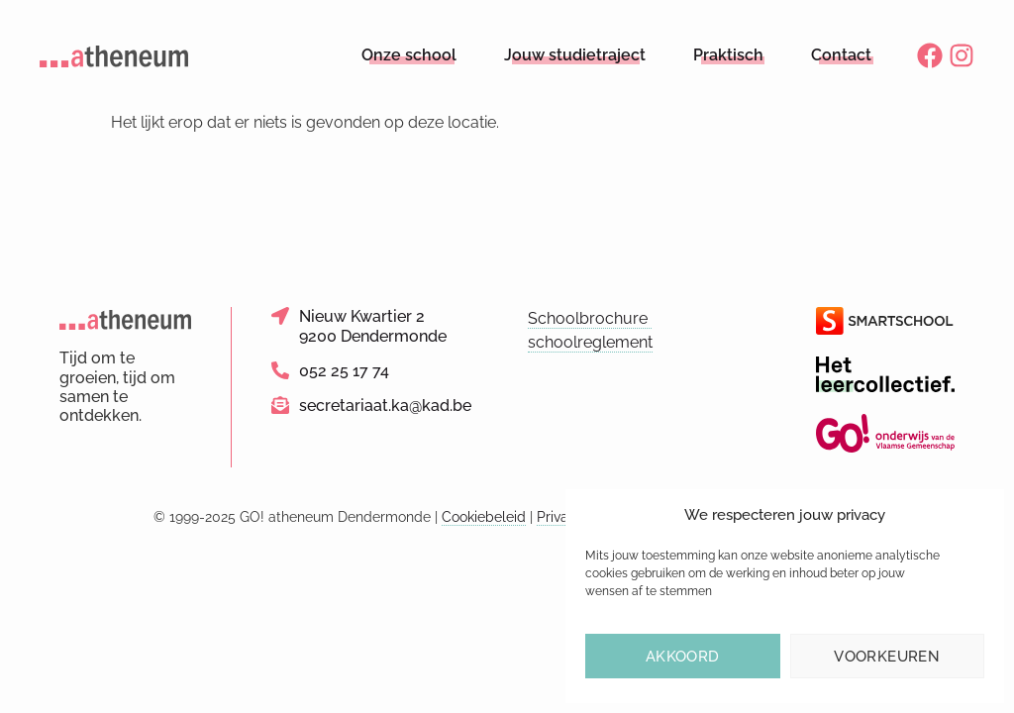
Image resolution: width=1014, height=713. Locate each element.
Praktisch (728, 55)
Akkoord (683, 656)
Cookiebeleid (484, 517)
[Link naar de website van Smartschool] (885, 321)
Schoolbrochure (590, 318)
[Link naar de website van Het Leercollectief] (885, 374)
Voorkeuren (887, 656)
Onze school (408, 55)
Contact (841, 55)
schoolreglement (590, 342)
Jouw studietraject (575, 55)
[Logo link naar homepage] (114, 55)
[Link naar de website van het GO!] (885, 433)
